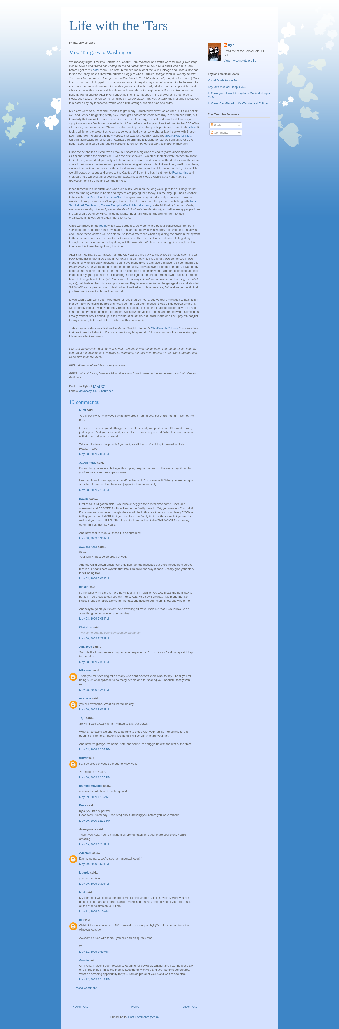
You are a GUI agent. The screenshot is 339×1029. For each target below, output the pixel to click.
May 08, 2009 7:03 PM (94, 618)
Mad (82, 892)
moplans (85, 698)
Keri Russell (91, 197)
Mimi (82, 410)
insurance (106, 391)
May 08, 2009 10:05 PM (94, 749)
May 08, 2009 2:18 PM (94, 490)
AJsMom (85, 853)
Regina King (180, 172)
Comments (219, 132)
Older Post (190, 1006)
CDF (96, 391)
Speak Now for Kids (178, 135)
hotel (96, 70)
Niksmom (86, 670)
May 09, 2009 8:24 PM (94, 844)
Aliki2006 (85, 646)
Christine (85, 627)
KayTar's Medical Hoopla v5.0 (227, 87)
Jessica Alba (114, 197)
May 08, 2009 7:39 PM (94, 662)
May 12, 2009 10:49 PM (94, 979)
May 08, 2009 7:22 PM (94, 638)
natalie (83, 498)
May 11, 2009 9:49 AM (94, 951)
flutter (83, 758)
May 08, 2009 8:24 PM (94, 689)
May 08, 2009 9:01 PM (94, 709)
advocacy (85, 391)
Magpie (84, 872)
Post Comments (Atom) (143, 1017)
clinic (192, 127)
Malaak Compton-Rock (116, 205)
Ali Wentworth (90, 205)
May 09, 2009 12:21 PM (94, 820)
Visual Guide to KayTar (223, 80)
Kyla (231, 45)
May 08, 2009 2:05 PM (94, 454)
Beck (82, 805)
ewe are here (88, 547)
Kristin (83, 587)
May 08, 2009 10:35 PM (94, 777)
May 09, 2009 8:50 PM (94, 864)
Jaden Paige (87, 462)
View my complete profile (240, 60)
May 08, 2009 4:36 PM (94, 538)
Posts (216, 125)
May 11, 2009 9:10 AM (94, 911)
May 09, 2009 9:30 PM (94, 883)
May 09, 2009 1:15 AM (94, 797)
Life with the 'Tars (118, 25)
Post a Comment (86, 988)
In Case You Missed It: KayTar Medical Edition (238, 103)
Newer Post (80, 1006)
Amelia (84, 960)
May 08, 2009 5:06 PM (94, 578)
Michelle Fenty (141, 205)
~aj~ (82, 718)
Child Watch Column (164, 328)
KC (81, 920)
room (102, 225)
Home (135, 1006)
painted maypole (90, 785)
